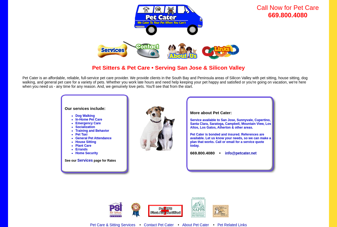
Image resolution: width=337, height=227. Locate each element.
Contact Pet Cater (159, 225)
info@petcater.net (240, 153)
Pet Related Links (232, 225)
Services (85, 160)
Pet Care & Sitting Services (112, 225)
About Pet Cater (195, 225)
